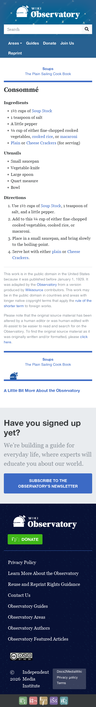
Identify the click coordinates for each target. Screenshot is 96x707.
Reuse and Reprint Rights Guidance (44, 584)
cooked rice (42, 136)
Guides (32, 43)
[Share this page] (43, 701)
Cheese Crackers (41, 142)
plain (56, 251)
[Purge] (64, 701)
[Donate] (25, 539)
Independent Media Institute (36, 678)
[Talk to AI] (33, 701)
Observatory (47, 284)
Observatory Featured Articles (38, 639)
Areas (13, 43)
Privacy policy (67, 677)
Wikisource (34, 290)
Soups (48, 68)
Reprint (15, 53)
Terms (61, 683)
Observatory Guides (28, 606)
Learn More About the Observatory (43, 573)
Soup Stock (42, 110)
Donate (49, 43)
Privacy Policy (22, 562)
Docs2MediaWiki (69, 671)
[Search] (43, 29)
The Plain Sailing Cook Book (48, 74)
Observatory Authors (29, 628)
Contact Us (19, 595)
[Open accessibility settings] (54, 701)
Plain (15, 142)
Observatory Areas (26, 617)
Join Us (67, 43)
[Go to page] (87, 29)
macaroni (68, 136)
